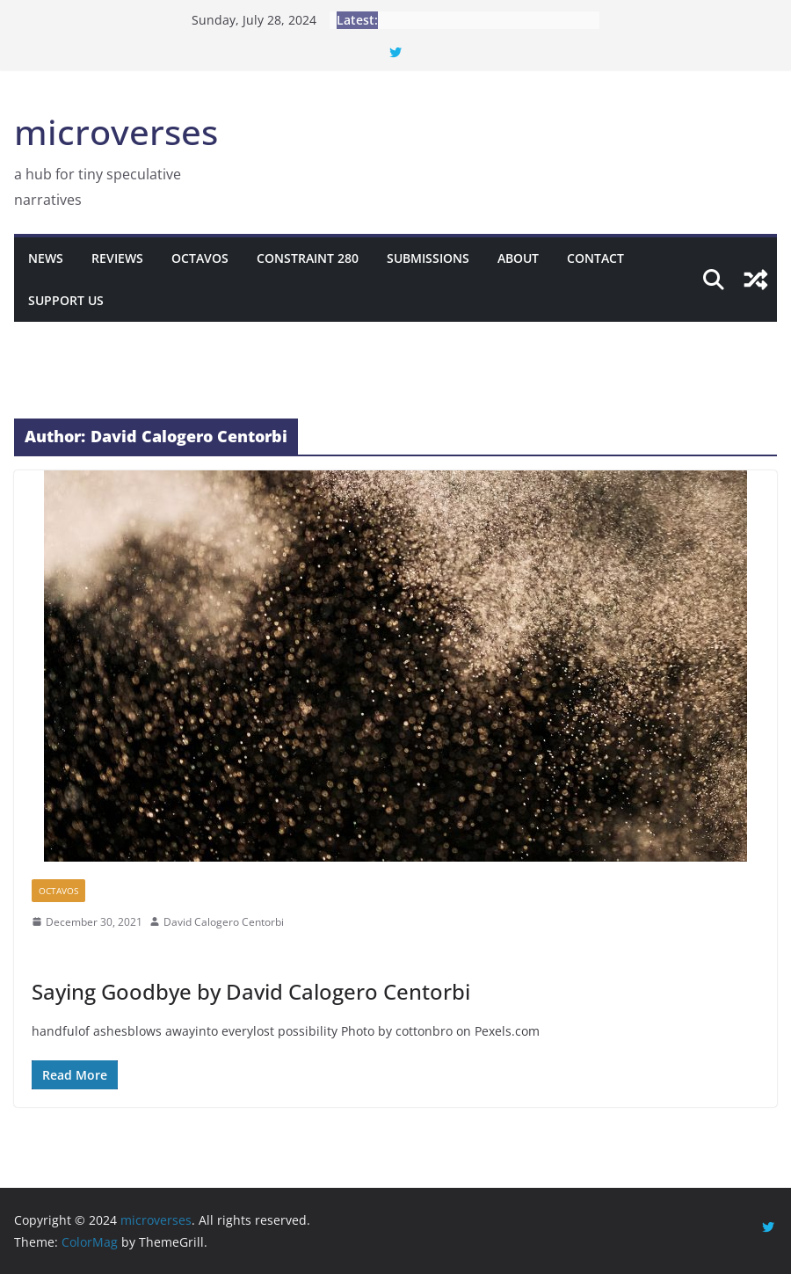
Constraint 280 (308, 258)
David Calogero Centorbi (223, 921)
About (518, 258)
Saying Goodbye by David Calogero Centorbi (251, 991)
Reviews (117, 258)
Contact (595, 258)
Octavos (200, 258)
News (45, 258)
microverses (116, 131)
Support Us (66, 300)
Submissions (428, 258)
